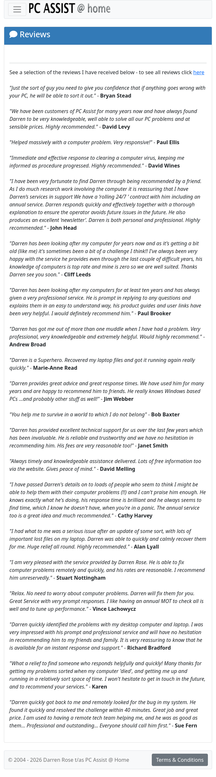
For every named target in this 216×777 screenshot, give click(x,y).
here (198, 72)
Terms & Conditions (180, 759)
